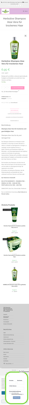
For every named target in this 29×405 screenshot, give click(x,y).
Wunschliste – (8, 363)
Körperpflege (12, 283)
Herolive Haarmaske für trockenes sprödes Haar (14, 256)
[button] (25, 36)
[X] (7, 5)
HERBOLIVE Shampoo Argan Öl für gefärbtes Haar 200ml (14, 285)
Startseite (14, 370)
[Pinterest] (11, 5)
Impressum (6, 337)
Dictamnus (6, 319)
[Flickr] (18, 5)
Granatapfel (6, 321)
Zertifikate (5, 360)
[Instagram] (15, 5)
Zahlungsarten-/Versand (9, 341)
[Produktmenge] (5, 87)
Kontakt (5, 358)
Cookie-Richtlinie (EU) (8, 343)
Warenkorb (6, 356)
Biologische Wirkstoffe (6, 317)
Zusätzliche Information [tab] (14, 113)
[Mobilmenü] (25, 11)
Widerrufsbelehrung (8, 339)
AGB (4, 332)
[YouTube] (20, 5)
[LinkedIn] (17, 5)
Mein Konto (6, 352)
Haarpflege (9, 98)
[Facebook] (9, 5)
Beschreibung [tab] (14, 110)
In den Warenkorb (17, 87)
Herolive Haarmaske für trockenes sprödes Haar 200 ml (14, 226)
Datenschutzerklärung (8, 334)
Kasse (4, 354)
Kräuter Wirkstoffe (7, 323)
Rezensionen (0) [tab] (14, 120)
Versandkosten (14, 102)
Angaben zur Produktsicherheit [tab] (14, 117)
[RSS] (22, 5)
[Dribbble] (13, 5)
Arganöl (5, 314)
